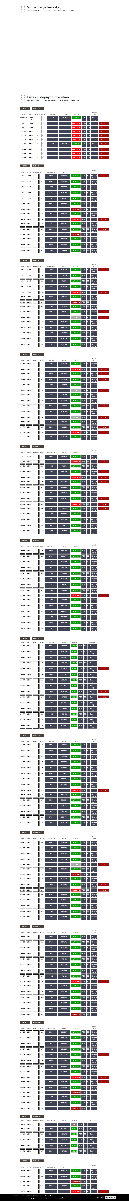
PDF (84, 118)
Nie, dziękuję (110, 1197)
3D (89, 118)
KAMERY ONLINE (117, 5)
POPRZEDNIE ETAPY (99, 5)
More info (60, 1198)
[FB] (127, 5)
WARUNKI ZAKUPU (80, 5)
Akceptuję (100, 1197)
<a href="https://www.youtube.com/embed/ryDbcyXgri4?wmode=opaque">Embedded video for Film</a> (64, 52)
